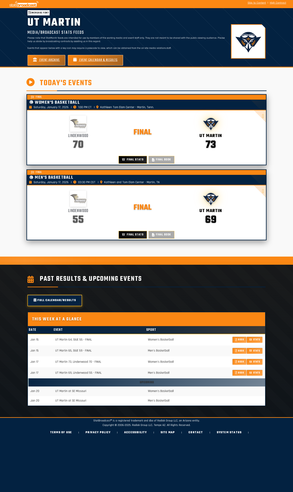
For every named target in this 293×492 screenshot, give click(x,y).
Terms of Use (61, 432)
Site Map (168, 432)
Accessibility (135, 432)
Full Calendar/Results (55, 300)
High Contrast (278, 3)
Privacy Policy (97, 432)
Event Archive (46, 60)
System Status (229, 432)
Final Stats (132, 159)
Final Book (161, 159)
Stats (254, 340)
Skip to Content (257, 3)
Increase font (38, 12)
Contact (195, 432)
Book (239, 340)
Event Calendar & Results (95, 60)
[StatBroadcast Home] (51, 4)
